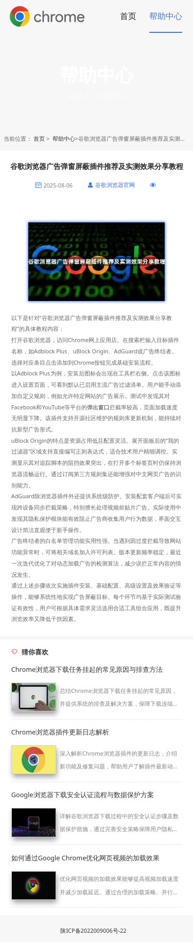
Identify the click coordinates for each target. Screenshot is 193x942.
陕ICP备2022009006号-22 (93, 930)
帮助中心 (165, 16)
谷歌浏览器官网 (115, 185)
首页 (128, 16)
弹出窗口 (98, 407)
